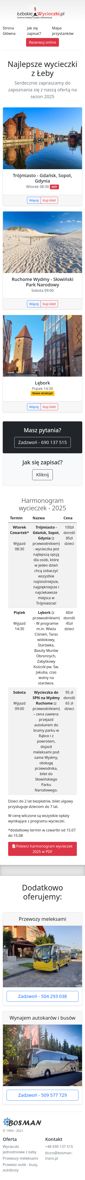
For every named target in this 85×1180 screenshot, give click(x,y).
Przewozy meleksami (20, 1158)
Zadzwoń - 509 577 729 (42, 1095)
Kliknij (42, 475)
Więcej (34, 200)
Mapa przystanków (62, 31)
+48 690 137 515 (59, 1146)
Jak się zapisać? (34, 31)
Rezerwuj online (42, 42)
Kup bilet (49, 200)
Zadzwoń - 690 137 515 (42, 442)
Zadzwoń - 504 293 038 (42, 996)
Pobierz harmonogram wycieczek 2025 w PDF (42, 849)
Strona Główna (9, 31)
